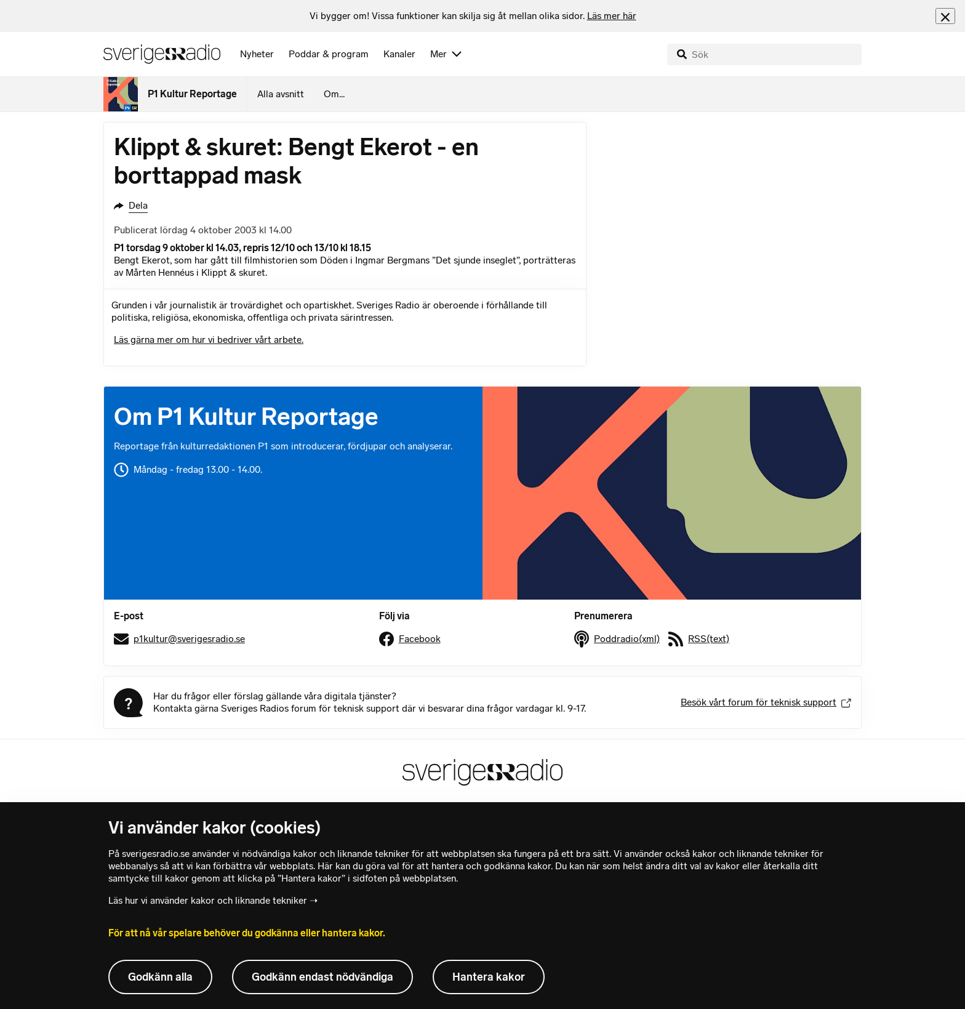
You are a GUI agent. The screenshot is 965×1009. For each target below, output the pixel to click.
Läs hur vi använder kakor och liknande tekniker (207, 900)
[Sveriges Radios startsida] (162, 54)
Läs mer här (611, 16)
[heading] (473, 16)
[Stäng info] (945, 15)
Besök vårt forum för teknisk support (766, 702)
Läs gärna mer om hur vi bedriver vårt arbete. (208, 339)
